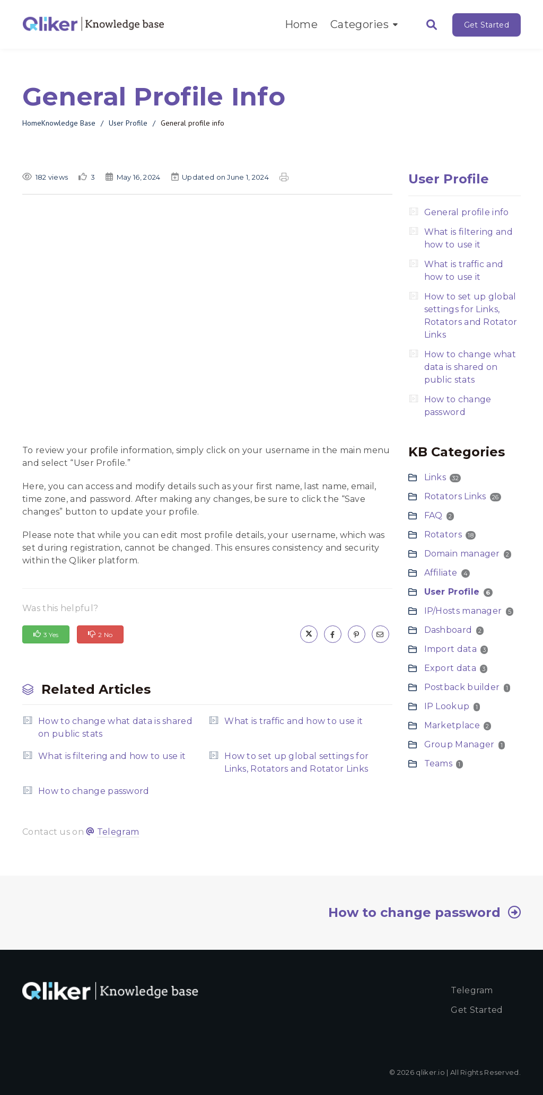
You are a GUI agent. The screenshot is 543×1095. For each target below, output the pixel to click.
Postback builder (462, 687)
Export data (450, 668)
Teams (438, 763)
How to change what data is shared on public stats (115, 727)
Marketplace (452, 725)
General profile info (466, 212)
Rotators (443, 534)
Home (301, 24)
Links (435, 477)
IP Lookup (447, 706)
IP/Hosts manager (463, 611)
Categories (364, 24)
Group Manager (459, 744)
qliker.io (430, 1072)
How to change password (94, 791)
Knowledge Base (68, 123)
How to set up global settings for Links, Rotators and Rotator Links (296, 762)
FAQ (433, 515)
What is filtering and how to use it (112, 756)
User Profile (128, 123)
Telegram (118, 832)
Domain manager (462, 554)
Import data (450, 649)
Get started (477, 1010)
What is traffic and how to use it (293, 721)
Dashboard (448, 630)
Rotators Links (455, 496)
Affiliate (441, 573)
